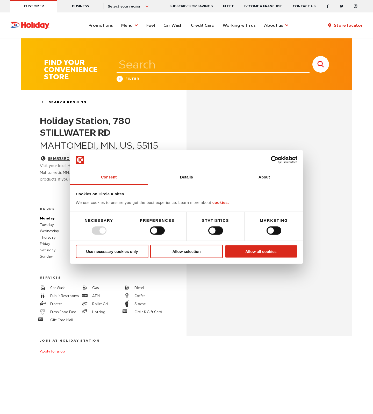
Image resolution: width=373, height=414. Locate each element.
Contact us (304, 6)
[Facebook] (328, 6)
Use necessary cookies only (112, 251)
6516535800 (60, 158)
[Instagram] (356, 6)
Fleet (228, 6)
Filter (128, 79)
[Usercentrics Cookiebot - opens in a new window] (274, 160)
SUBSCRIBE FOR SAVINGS (191, 6)
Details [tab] (186, 177)
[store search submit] (320, 64)
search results (62, 102)
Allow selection (186, 251)
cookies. (220, 202)
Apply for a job (52, 351)
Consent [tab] (109, 177)
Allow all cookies (261, 251)
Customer (34, 6)
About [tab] (264, 177)
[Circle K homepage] (29, 25)
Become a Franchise (263, 6)
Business (80, 6)
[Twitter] (342, 6)
